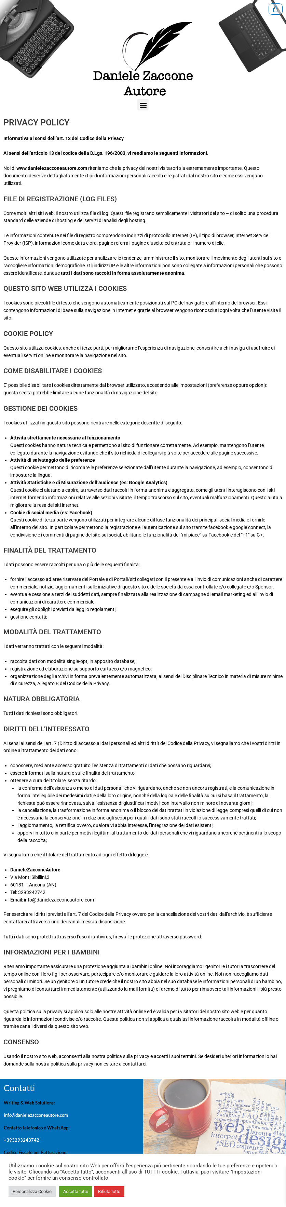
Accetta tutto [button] (75, 1191)
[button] (143, 108)
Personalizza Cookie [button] (32, 1191)
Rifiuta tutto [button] (109, 1191)
